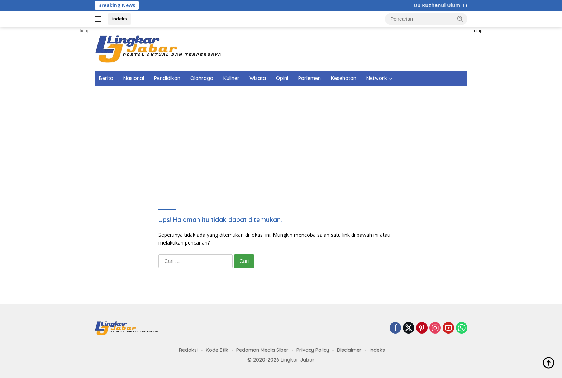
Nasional (133, 78)
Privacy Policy (312, 350)
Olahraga (201, 78)
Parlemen (309, 78)
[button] (460, 18)
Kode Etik (217, 350)
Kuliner (231, 78)
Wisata (257, 78)
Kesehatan (343, 78)
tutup (84, 30)
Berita (106, 78)
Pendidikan (167, 78)
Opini (282, 78)
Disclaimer (349, 350)
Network (376, 78)
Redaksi (188, 350)
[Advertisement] (62, 134)
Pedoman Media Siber (262, 350)
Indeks (119, 19)
